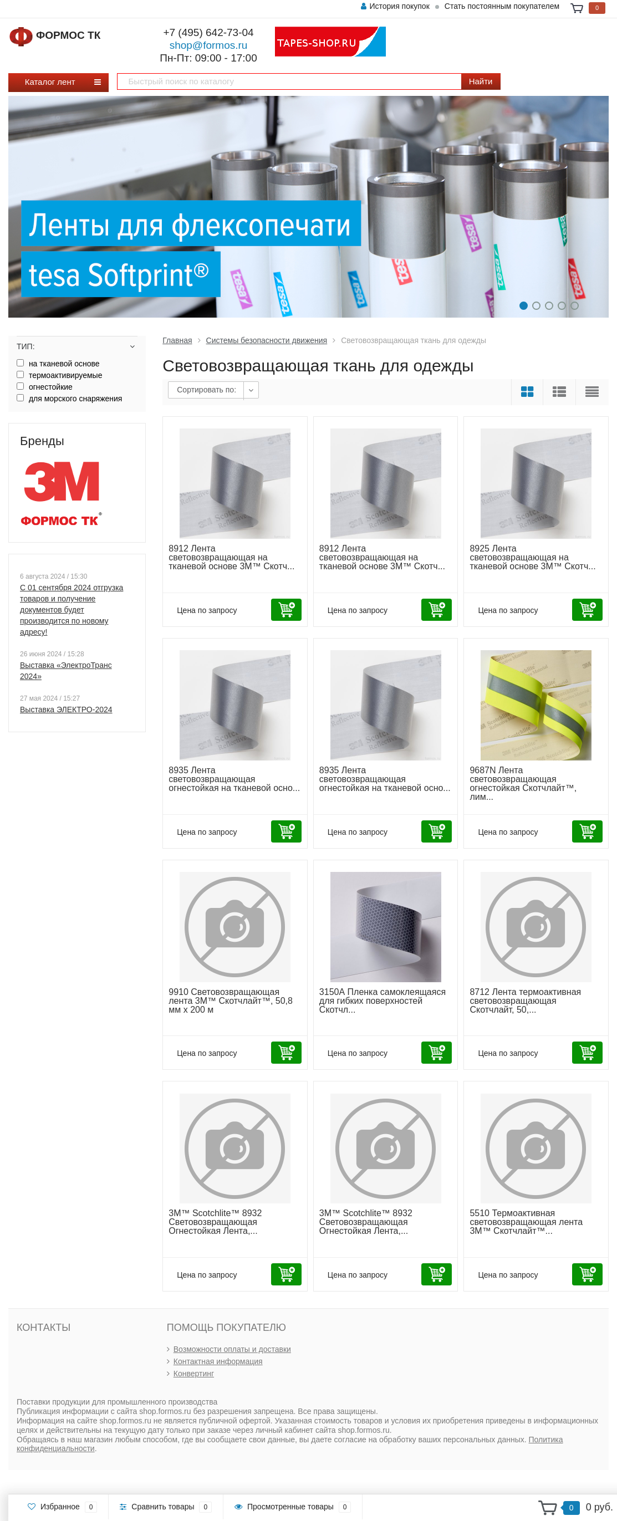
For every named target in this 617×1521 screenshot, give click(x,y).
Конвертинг (194, 1373)
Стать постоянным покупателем (502, 6)
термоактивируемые (59, 375)
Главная (177, 340)
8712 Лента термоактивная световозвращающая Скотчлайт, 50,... (525, 1000)
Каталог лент (54, 81)
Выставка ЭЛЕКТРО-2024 (66, 709)
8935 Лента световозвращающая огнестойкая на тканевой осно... (234, 779)
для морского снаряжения (69, 398)
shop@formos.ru (209, 45)
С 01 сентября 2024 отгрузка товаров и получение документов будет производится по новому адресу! (71, 609)
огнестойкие (45, 386)
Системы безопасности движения (267, 340)
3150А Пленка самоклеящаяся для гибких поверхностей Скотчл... (382, 1000)
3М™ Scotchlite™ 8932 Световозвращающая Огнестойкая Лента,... (215, 1222)
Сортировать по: (206, 389)
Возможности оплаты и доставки (232, 1349)
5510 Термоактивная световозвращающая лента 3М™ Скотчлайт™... (526, 1222)
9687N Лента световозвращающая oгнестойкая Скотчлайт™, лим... (523, 783)
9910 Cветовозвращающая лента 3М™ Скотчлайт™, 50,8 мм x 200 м (231, 1000)
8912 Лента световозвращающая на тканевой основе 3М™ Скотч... (231, 557)
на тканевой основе (58, 363)
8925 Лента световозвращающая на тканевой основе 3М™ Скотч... (532, 557)
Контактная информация (218, 1361)
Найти (481, 81)
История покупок (395, 6)
